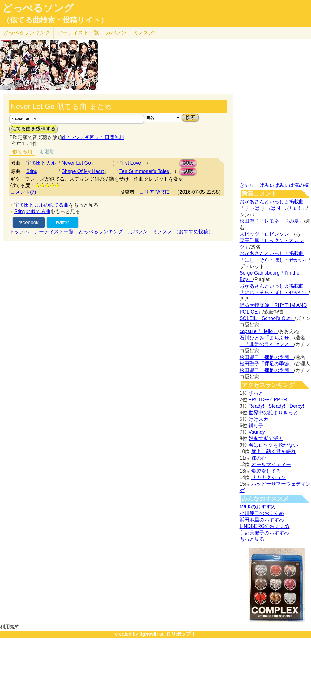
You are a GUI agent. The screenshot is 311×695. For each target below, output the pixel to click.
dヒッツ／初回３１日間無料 (93, 137)
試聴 (188, 163)
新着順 (47, 151)
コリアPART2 (154, 192)
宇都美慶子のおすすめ (264, 532)
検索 (190, 117)
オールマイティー (271, 464)
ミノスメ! (144, 33)
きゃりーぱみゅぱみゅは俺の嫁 (274, 185)
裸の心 (258, 458)
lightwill (148, 634)
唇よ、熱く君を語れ (273, 451)
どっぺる (26, 33)
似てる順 (22, 151)
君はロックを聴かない (273, 445)
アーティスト (78, 33)
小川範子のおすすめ (262, 513)
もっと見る (252, 539)
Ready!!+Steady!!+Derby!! (277, 406)
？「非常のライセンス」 (267, 344)
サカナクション (268, 477)
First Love (130, 163)
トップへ (19, 231)
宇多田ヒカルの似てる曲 (41, 205)
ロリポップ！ (181, 634)
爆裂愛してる (266, 471)
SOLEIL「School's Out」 (267, 318)
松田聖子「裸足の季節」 (267, 357)
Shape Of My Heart (83, 171)
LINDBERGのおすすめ (265, 526)
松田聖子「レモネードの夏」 (272, 221)
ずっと (256, 393)
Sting (31, 171)
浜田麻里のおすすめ (262, 519)
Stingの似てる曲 (32, 211)
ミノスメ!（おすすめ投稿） (183, 231)
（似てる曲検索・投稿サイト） (55, 20)
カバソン (115, 33)
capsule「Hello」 (259, 331)
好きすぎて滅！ (266, 438)
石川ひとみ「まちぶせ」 (267, 337)
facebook (29, 222)
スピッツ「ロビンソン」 (267, 234)
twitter (62, 222)
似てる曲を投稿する (33, 128)
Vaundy (257, 432)
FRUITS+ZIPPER (268, 399)
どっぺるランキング (101, 231)
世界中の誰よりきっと (273, 412)
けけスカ (258, 419)
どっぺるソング (38, 8)
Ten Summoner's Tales (144, 171)
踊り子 (256, 425)
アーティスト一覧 (54, 231)
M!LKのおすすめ (258, 506)
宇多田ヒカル (41, 163)
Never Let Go (76, 163)
